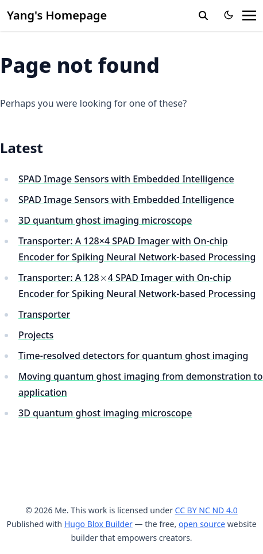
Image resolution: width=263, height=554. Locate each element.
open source (202, 523)
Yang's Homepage (57, 15)
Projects (35, 335)
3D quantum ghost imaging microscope (105, 220)
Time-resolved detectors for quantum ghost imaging (133, 355)
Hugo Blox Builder (98, 523)
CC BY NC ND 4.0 (206, 510)
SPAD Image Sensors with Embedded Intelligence (126, 179)
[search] (203, 15)
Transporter (44, 314)
